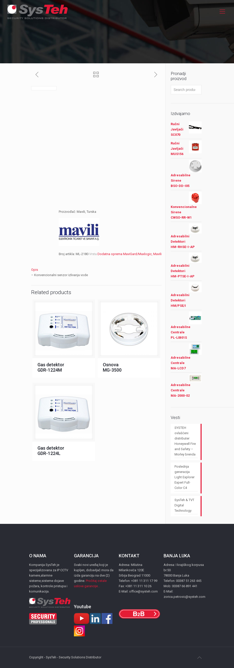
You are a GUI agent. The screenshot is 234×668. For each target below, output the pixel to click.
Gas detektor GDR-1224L (50, 450)
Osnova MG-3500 (112, 367)
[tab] (96, 269)
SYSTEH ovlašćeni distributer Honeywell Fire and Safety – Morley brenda (185, 441)
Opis (34, 270)
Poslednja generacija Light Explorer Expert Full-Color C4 (184, 477)
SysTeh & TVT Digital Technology (184, 505)
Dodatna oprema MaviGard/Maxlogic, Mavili (129, 254)
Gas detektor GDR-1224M (50, 367)
